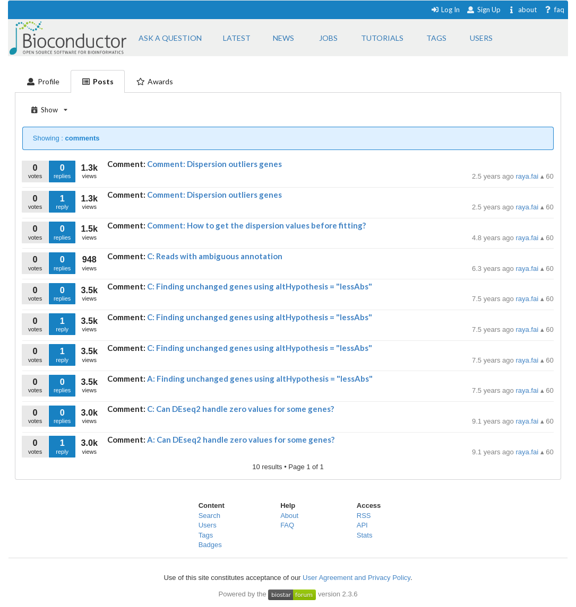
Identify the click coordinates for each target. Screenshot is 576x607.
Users (208, 525)
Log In (445, 9)
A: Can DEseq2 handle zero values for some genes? (240, 439)
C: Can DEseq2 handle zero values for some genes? (240, 409)
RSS (364, 516)
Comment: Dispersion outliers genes (214, 164)
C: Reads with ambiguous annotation (214, 256)
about (522, 9)
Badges (210, 545)
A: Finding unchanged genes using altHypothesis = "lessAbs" (260, 378)
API (362, 525)
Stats (365, 535)
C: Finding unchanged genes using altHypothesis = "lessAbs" (259, 286)
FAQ (287, 525)
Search (209, 516)
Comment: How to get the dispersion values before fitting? (256, 225)
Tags (206, 535)
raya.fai (527, 176)
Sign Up (484, 9)
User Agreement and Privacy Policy (356, 578)
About (289, 516)
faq (554, 9)
